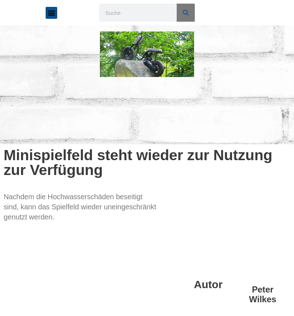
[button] (52, 13)
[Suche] (186, 13)
